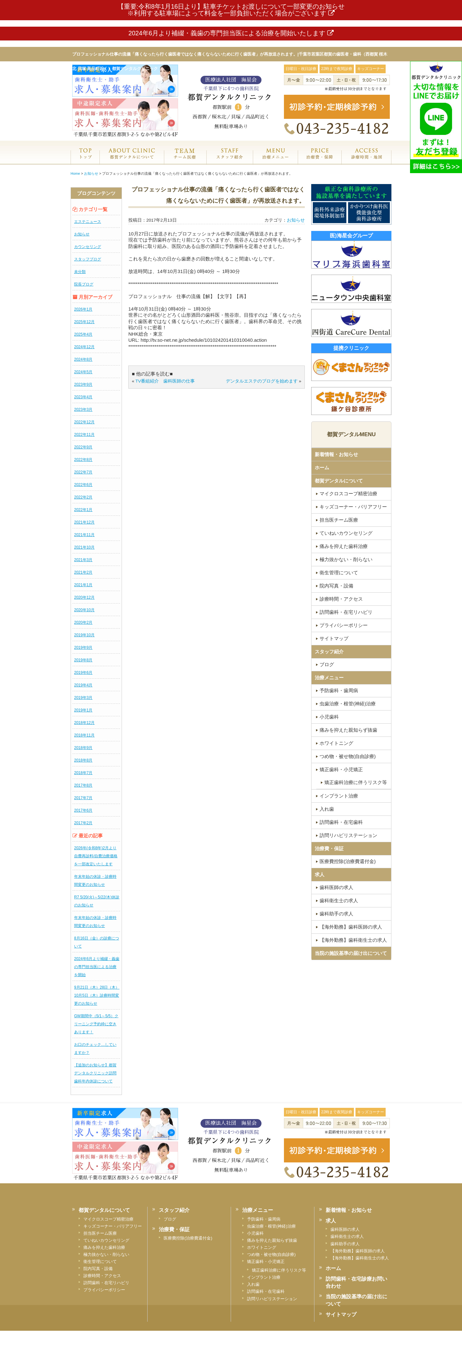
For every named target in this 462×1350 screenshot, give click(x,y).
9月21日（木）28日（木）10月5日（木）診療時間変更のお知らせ (96, 995)
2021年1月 (83, 585)
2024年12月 (84, 347)
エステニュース (87, 221)
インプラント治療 (339, 796)
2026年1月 (83, 309)
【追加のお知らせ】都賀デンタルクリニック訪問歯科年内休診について (95, 1073)
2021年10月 (84, 547)
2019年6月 (83, 672)
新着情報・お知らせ (336, 454)
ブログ (327, 664)
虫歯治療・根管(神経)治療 (348, 703)
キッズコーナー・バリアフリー (353, 506)
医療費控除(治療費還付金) (348, 861)
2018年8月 (83, 760)
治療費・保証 (319, 160)
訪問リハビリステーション (348, 835)
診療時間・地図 (366, 160)
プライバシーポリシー (344, 625)
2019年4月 (83, 685)
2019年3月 (83, 697)
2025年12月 (84, 322)
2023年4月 (83, 397)
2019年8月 (83, 660)
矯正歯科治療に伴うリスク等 (355, 782)
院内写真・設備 (336, 585)
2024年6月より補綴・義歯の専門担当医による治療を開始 (96, 967)
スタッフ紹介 (229, 160)
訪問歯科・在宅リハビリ (346, 612)
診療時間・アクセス (341, 599)
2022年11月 (84, 434)
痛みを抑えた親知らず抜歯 (348, 730)
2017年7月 (83, 798)
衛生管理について (339, 572)
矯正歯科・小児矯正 (341, 769)
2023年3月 (83, 409)
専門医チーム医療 (185, 160)
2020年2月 (83, 622)
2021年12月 (84, 522)
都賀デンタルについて (339, 480)
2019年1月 (83, 710)
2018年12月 (84, 722)
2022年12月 (84, 422)
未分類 (80, 271)
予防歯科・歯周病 (339, 690)
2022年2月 (83, 497)
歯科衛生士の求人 (339, 900)
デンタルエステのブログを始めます (262, 381)
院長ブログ (83, 284)
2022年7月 (83, 472)
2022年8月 (83, 459)
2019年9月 (83, 647)
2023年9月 (83, 384)
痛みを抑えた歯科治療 (344, 546)
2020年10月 (84, 610)
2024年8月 (83, 359)
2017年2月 (83, 823)
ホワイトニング (336, 743)
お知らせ (82, 234)
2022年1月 (83, 509)
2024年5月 (83, 372)
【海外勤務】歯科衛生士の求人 (353, 940)
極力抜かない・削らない (346, 559)
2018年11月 (84, 735)
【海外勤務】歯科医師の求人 (351, 927)
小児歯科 (329, 716)
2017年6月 (83, 810)
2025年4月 (83, 334)
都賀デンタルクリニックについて (131, 160)
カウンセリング (87, 246)
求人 (319, 874)
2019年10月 (84, 635)
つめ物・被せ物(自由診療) (348, 756)
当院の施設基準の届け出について (351, 953)
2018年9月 (83, 748)
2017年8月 (83, 785)
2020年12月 (84, 597)
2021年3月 (83, 560)
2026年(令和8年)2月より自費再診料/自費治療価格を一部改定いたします (95, 856)
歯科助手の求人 (336, 913)
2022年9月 (83, 447)
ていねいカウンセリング (346, 533)
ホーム (85, 160)
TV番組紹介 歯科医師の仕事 (165, 381)
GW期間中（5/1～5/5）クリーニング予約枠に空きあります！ (96, 1024)
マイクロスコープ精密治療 (348, 493)
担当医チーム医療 (339, 520)
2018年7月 (83, 773)
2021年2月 (83, 572)
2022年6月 (83, 484)
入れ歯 (327, 809)
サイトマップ (334, 638)
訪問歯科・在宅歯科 (341, 822)
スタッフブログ (87, 259)
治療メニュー (275, 160)
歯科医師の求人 (336, 887)
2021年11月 (84, 535)
